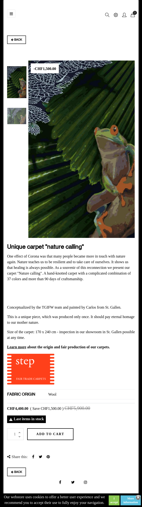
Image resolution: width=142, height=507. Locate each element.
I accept (114, 500)
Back (16, 39)
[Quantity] (15, 434)
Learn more (16, 347)
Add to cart (51, 434)
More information (130, 500)
